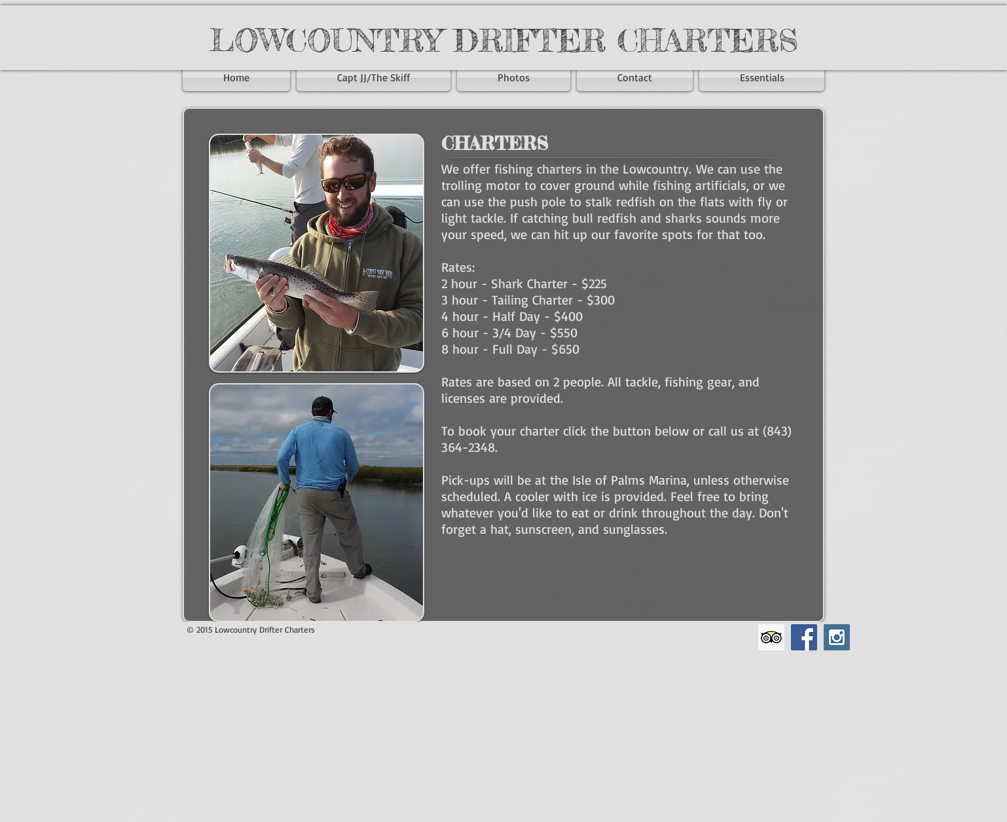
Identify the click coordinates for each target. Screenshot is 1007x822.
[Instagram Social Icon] (837, 637)
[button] (760, 77)
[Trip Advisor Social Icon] (771, 637)
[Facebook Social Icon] (804, 637)
